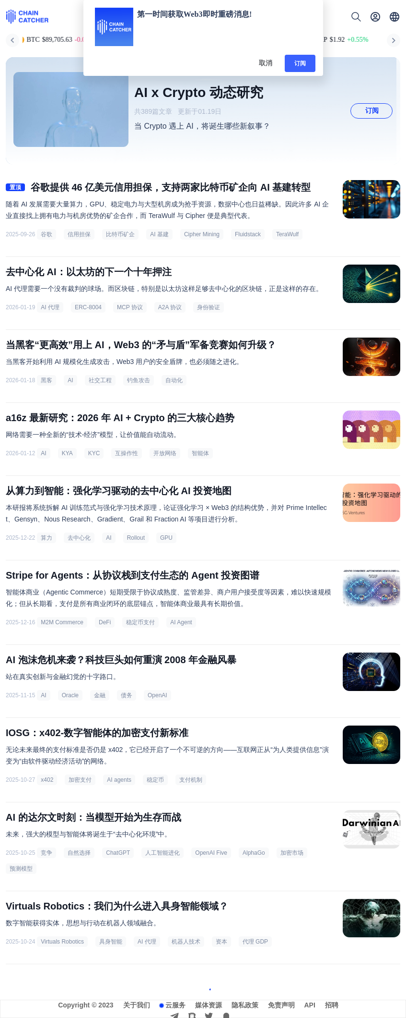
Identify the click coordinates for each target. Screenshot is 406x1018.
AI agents (119, 779)
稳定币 (155, 779)
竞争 (46, 852)
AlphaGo (254, 852)
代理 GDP (255, 941)
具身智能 (110, 941)
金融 (99, 695)
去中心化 (79, 537)
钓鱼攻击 (138, 380)
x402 (47, 779)
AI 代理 (50, 307)
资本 (221, 941)
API (309, 1005)
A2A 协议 (170, 307)
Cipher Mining (202, 234)
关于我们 (136, 1005)
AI (70, 380)
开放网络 (164, 453)
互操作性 (126, 453)
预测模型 (21, 868)
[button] (394, 16)
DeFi (105, 622)
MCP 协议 (130, 307)
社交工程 (100, 380)
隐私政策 (245, 1005)
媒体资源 (208, 1005)
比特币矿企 (120, 234)
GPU (166, 537)
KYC (94, 453)
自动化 (174, 380)
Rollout (136, 537)
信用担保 (79, 234)
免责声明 (281, 1005)
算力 (46, 537)
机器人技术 (186, 941)
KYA (67, 453)
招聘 (331, 1005)
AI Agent (181, 622)
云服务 (175, 1005)
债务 (126, 695)
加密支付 (80, 779)
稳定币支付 (140, 622)
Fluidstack (248, 234)
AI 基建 (159, 234)
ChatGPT (118, 852)
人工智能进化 (162, 852)
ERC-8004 (88, 307)
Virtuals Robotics (62, 941)
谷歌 (46, 234)
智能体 (200, 453)
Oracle (70, 695)
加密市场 (291, 852)
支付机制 (190, 779)
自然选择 (79, 852)
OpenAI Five (211, 852)
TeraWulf (287, 234)
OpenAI (157, 695)
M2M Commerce (62, 622)
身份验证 (208, 307)
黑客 (46, 380)
